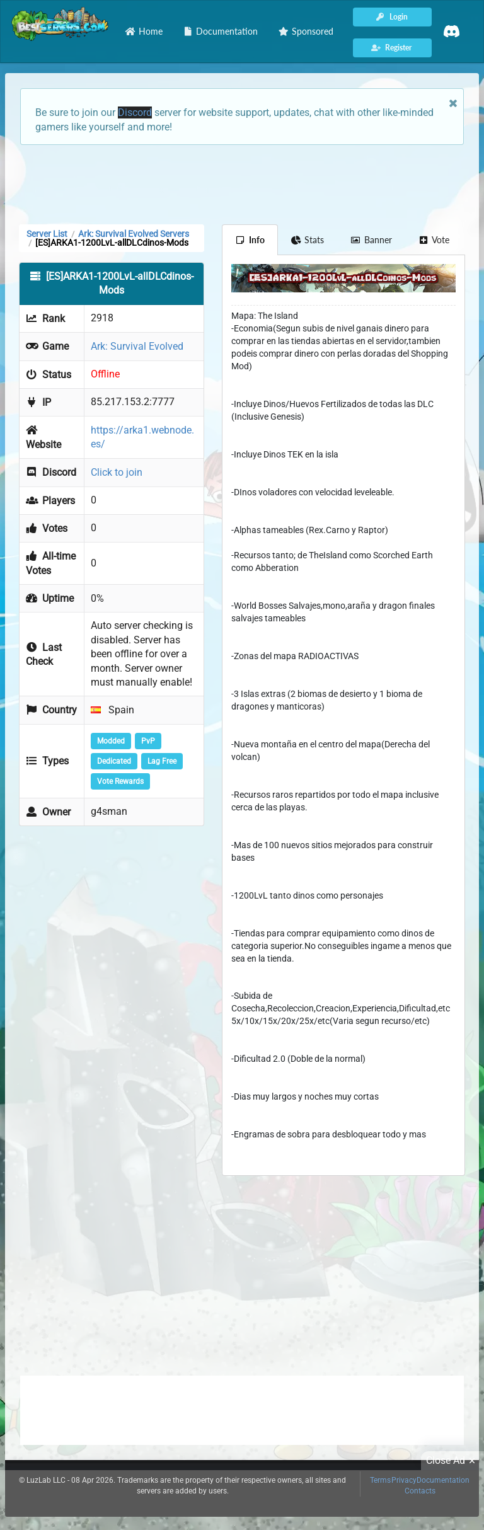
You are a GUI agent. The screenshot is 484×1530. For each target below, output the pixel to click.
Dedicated (114, 761)
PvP (148, 741)
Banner (371, 239)
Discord (135, 112)
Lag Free (161, 761)
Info (250, 239)
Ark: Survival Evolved (137, 346)
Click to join (116, 472)
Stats (308, 239)
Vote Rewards (120, 781)
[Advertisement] (242, 183)
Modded (111, 741)
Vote (434, 239)
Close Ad (452, 1461)
